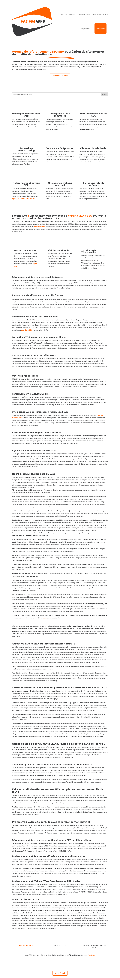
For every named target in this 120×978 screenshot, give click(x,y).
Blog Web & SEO (86, 28)
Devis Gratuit (60, 973)
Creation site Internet (84, 14)
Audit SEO (64, 14)
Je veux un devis (100, 28)
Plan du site (91, 955)
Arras (45, 618)
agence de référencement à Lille (23, 199)
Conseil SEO (72, 14)
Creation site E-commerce (100, 14)
